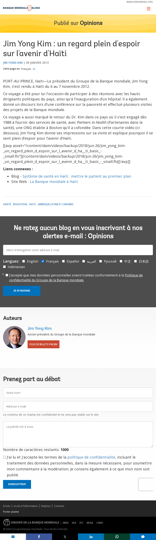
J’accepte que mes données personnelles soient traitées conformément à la (76, 277)
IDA (74, 522)
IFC (81, 522)
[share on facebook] (39, 536)
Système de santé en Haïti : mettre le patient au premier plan (76, 176)
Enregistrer (17, 484)
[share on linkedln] (91, 536)
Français (26, 69)
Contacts (59, 506)
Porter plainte (11, 511)
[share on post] (65, 536)
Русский (110, 261)
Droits (6, 506)
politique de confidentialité (91, 457)
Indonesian (16, 267)
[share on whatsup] (117, 536)
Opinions (91, 23)
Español (73, 261)
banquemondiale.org (140, 2)
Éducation (20, 204)
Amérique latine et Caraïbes (56, 204)
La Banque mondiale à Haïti (54, 181)
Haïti (32, 204)
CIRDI (99, 522)
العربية (91, 261)
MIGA (90, 522)
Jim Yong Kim (13, 62)
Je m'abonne (21, 290)
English (32, 261)
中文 (127, 261)
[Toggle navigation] (148, 8)
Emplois (45, 506)
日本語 (144, 261)
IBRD (66, 522)
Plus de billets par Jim (43, 344)
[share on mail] (13, 536)
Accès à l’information (26, 506)
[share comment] (143, 536)
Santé (7, 204)
